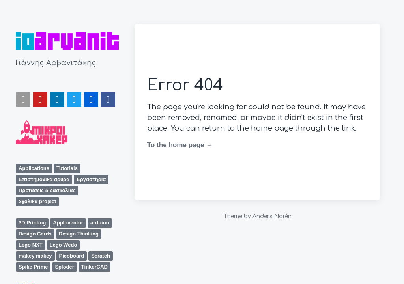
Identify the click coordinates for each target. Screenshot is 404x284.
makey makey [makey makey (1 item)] (35, 256)
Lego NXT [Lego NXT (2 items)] (31, 245)
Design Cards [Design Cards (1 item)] (35, 234)
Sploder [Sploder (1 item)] (64, 267)
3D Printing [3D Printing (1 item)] (32, 223)
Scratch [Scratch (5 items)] (100, 256)
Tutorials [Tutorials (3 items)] (67, 168)
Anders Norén (272, 216)
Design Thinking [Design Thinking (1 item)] (79, 234)
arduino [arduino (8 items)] (99, 223)
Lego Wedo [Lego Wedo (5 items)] (63, 245)
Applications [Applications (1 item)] (34, 168)
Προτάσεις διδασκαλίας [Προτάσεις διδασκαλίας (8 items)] (47, 190)
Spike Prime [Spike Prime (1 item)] (33, 267)
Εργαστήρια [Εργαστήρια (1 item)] (91, 179)
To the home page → (180, 145)
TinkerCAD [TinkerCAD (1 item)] (94, 267)
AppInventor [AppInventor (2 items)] (68, 223)
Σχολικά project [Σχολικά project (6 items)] (37, 201)
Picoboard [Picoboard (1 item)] (71, 256)
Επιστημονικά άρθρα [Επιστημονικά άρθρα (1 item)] (44, 179)
